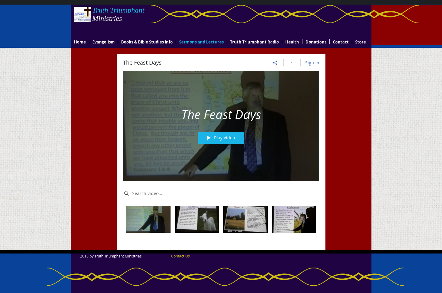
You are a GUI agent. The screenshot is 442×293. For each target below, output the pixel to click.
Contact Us (180, 256)
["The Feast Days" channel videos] (221, 224)
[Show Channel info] (292, 62)
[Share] (275, 62)
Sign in (312, 63)
